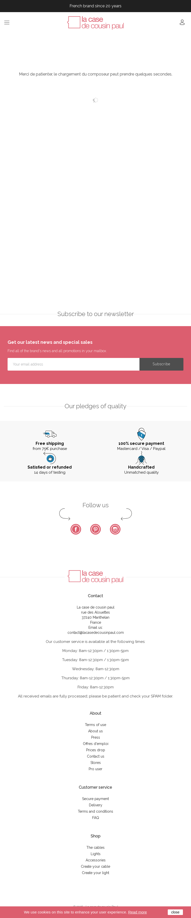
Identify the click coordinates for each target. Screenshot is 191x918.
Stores (95, 763)
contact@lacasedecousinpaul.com (95, 633)
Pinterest (95, 529)
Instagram (115, 529)
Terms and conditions (95, 811)
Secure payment (95, 799)
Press (95, 737)
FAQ (95, 818)
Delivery (95, 805)
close (175, 912)
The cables (95, 847)
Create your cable (95, 866)
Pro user (95, 769)
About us (95, 731)
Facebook (75, 529)
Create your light (95, 873)
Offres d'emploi (95, 744)
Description (23, 141)
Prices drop (95, 750)
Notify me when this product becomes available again (143, 112)
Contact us (95, 756)
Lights (96, 854)
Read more (137, 912)
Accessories (96, 860)
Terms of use (95, 725)
